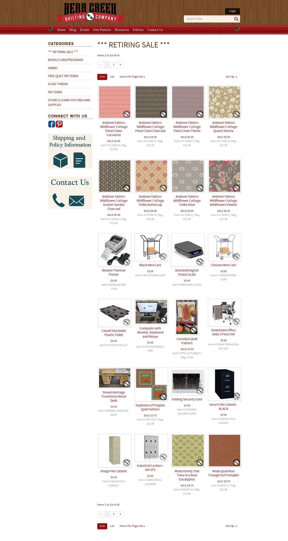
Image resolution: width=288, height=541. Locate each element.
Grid (102, 76)
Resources (122, 30)
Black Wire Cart (150, 265)
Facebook (51, 124)
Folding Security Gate (187, 399)
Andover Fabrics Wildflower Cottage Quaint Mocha (223, 127)
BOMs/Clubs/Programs (65, 60)
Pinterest (59, 124)
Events (84, 30)
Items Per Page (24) (132, 76)
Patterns (55, 92)
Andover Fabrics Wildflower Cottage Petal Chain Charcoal (150, 127)
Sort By (231, 76)
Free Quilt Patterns (63, 76)
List (112, 76)
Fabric (53, 68)
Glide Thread (58, 84)
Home (61, 30)
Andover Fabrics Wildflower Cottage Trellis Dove (187, 201)
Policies (138, 30)
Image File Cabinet (113, 471)
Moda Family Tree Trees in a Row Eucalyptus (187, 475)
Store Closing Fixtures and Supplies (69, 103)
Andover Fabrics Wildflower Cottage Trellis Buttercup (150, 201)
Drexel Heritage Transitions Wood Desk (113, 397)
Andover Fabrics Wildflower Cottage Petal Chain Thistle (187, 127)
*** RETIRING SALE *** (63, 52)
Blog (72, 30)
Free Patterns (102, 30)
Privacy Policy (176, 537)
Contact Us (155, 30)
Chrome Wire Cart (223, 265)
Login (232, 11)
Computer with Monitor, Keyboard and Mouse (150, 333)
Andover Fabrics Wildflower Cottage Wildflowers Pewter (223, 201)
